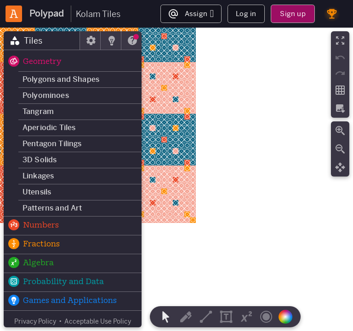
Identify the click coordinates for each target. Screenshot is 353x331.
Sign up (292, 13)
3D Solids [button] (40, 160)
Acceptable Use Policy (97, 321)
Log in (246, 13)
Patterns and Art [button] (52, 208)
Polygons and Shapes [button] (61, 79)
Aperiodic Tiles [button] (49, 127)
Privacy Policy (35, 321)
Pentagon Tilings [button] (52, 143)
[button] (73, 62)
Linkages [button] (38, 176)
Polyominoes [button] (46, 95)
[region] (176, 179)
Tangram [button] (38, 111)
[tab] (42, 40)
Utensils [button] (37, 192)
